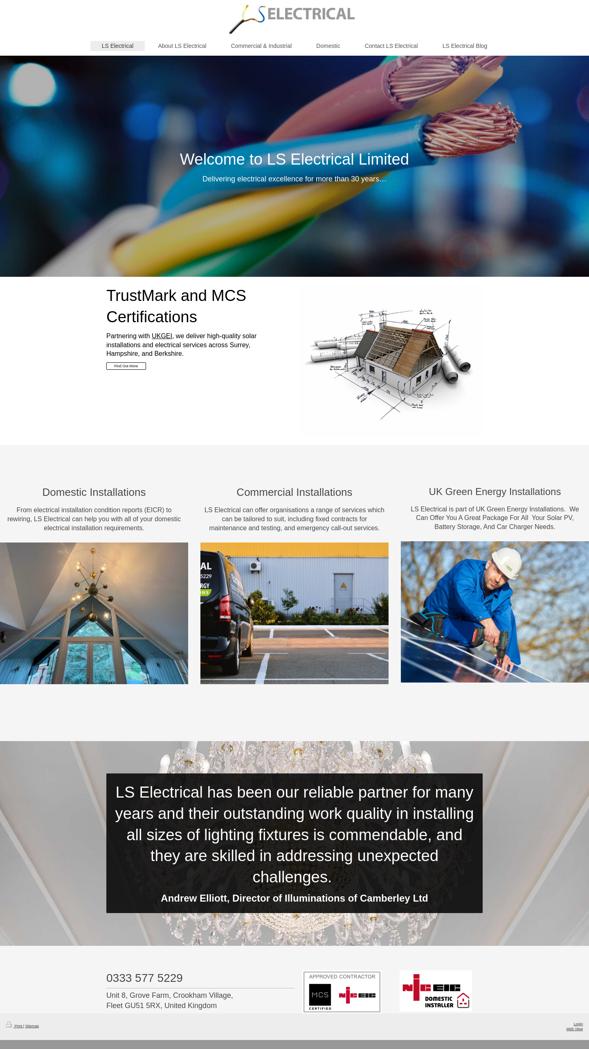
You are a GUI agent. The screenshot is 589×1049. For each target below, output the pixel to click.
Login (578, 1024)
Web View (574, 1029)
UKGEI (162, 335)
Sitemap (32, 1026)
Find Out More (126, 366)
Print (14, 1026)
